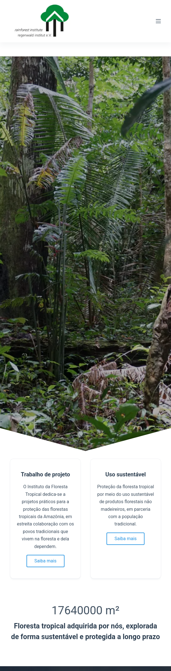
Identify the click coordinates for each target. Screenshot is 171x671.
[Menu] (158, 21)
